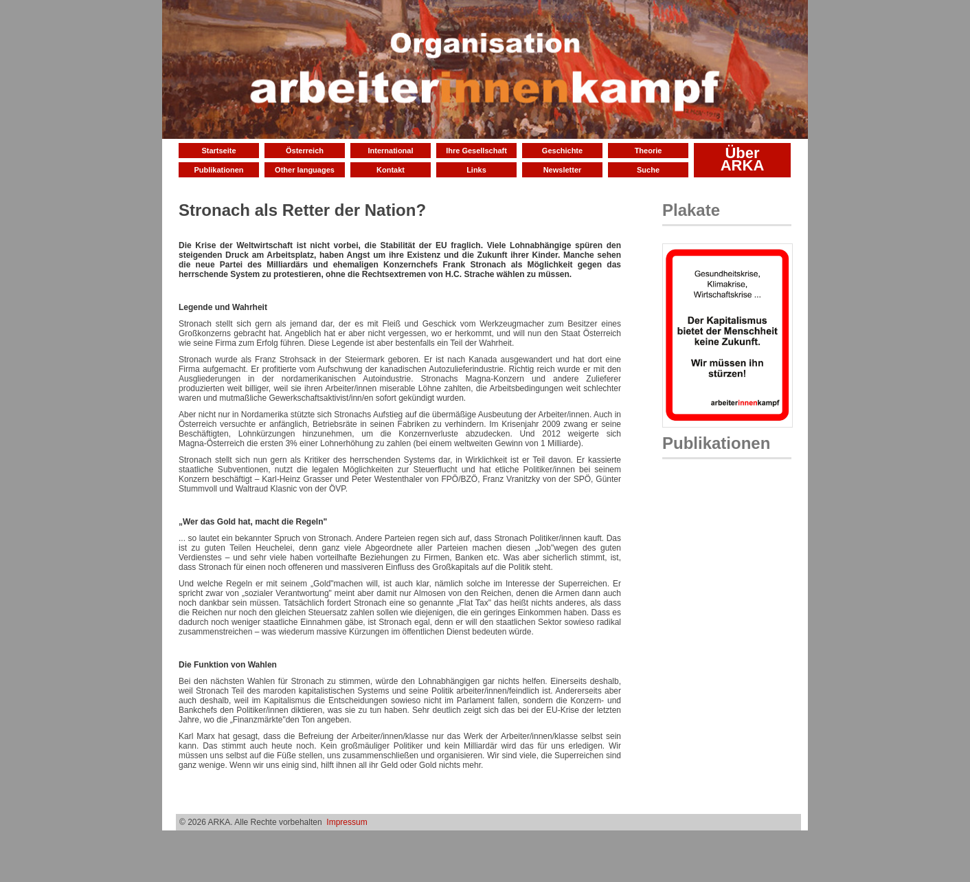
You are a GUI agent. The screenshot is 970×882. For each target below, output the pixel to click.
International (390, 150)
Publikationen (218, 170)
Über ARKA (743, 159)
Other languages (305, 170)
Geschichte (562, 150)
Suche (648, 170)
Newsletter (562, 170)
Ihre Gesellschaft (476, 150)
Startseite (218, 150)
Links (476, 170)
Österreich (305, 150)
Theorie (648, 150)
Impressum (346, 822)
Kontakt (390, 170)
